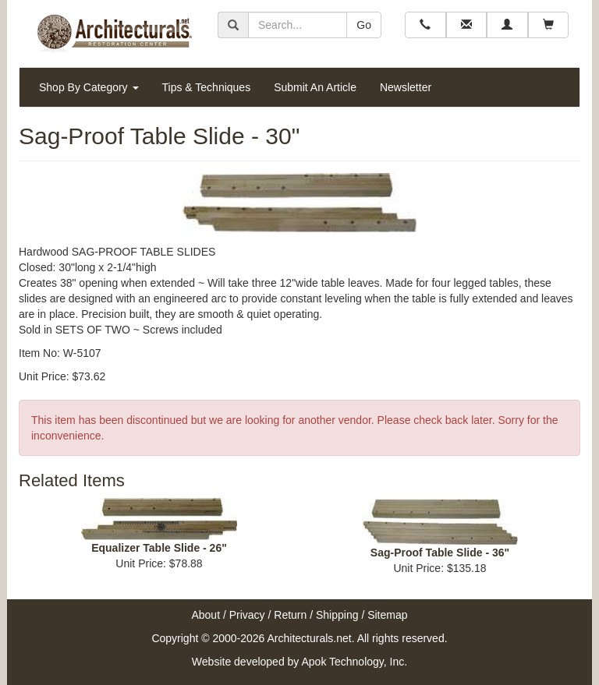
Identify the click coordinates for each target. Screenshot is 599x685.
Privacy (247, 615)
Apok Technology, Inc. (354, 661)
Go (363, 25)
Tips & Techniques (206, 87)
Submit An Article (315, 87)
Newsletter (405, 87)
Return (290, 615)
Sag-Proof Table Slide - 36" (439, 552)
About (205, 615)
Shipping (337, 615)
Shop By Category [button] (89, 87)
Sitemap (387, 615)
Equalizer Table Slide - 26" (159, 548)
